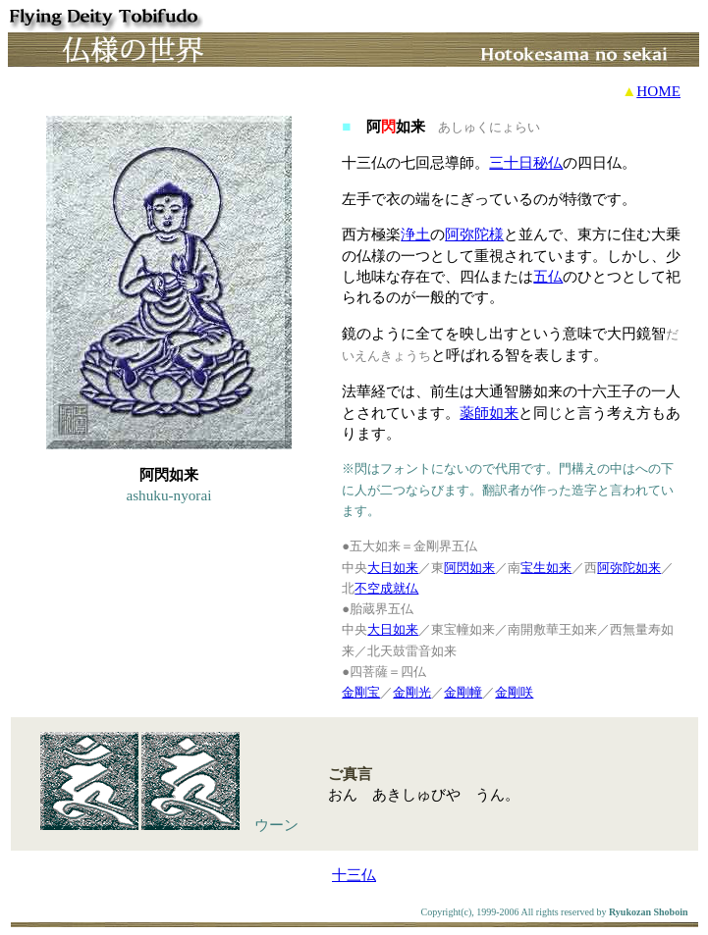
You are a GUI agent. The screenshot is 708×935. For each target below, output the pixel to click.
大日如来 (392, 567)
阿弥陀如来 (629, 567)
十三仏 (354, 874)
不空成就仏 (386, 588)
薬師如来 (489, 412)
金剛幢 (463, 692)
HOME (658, 90)
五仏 (548, 276)
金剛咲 (514, 692)
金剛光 (412, 692)
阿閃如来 (469, 567)
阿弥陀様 (474, 234)
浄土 (415, 234)
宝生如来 (546, 567)
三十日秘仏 (526, 162)
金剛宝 (361, 692)
